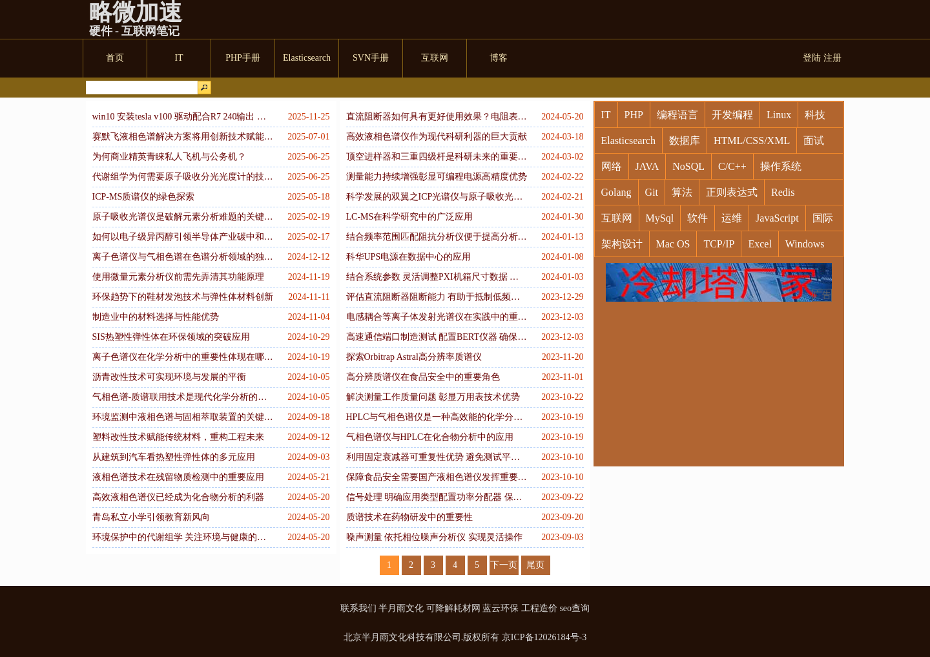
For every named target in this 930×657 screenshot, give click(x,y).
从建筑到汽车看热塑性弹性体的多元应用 (173, 457)
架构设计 (622, 243)
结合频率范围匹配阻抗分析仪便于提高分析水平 (436, 237)
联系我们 (358, 608)
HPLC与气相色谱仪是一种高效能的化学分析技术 (436, 417)
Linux (779, 114)
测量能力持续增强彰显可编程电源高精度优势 (436, 177)
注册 (832, 58)
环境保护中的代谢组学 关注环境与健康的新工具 (182, 537)
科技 (815, 114)
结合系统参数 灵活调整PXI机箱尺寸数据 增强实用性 (436, 277)
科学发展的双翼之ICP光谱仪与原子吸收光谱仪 (436, 197)
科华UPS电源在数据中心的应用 (408, 257)
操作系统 (780, 166)
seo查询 (574, 608)
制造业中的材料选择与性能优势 (155, 317)
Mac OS (673, 243)
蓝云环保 (500, 608)
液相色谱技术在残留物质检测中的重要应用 (178, 477)
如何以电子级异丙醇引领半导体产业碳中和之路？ (182, 237)
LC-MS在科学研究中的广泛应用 (409, 217)
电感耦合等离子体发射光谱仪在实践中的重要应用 (436, 317)
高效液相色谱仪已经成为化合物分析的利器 (178, 497)
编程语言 (677, 114)
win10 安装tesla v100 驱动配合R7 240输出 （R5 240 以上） (182, 116)
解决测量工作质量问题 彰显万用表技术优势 (433, 397)
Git (651, 192)
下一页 (503, 565)
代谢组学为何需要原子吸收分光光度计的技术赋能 (182, 177)
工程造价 (539, 608)
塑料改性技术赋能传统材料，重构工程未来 (178, 437)
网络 (611, 166)
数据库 (684, 140)
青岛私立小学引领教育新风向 (151, 517)
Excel (759, 243)
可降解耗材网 (453, 608)
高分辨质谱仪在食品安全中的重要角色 (423, 377)
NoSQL (688, 166)
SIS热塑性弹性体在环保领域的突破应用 (171, 337)
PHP (634, 114)
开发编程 (732, 114)
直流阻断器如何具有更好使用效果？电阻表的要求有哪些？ (436, 116)
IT (606, 114)
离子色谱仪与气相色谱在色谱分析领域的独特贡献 (182, 257)
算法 (682, 192)
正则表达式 (732, 192)
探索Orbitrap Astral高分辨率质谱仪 (414, 357)
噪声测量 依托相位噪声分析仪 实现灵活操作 (434, 537)
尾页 (535, 565)
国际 (822, 218)
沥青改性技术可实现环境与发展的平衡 (169, 377)
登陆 (812, 58)
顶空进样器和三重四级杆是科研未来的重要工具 (436, 157)
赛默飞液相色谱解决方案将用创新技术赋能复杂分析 (182, 136)
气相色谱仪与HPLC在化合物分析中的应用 (430, 437)
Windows (805, 243)
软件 (697, 218)
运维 (731, 218)
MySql (660, 218)
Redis (782, 192)
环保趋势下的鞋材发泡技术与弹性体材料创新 (182, 297)
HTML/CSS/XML (752, 140)
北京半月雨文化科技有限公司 (402, 637)
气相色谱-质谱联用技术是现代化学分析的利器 (182, 397)
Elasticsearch (628, 140)
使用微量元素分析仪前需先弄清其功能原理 (178, 277)
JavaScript (777, 218)
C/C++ (732, 166)
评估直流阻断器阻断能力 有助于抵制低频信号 (436, 297)
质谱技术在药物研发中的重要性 (409, 517)
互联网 (616, 218)
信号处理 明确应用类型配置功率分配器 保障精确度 (436, 497)
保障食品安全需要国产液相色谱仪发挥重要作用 (436, 477)
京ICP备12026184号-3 (544, 637)
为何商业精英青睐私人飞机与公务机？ (169, 157)
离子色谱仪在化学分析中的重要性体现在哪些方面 (182, 357)
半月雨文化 (401, 608)
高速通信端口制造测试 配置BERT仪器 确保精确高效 (436, 337)
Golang (616, 192)
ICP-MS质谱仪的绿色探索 (143, 197)
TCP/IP (718, 243)
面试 (813, 140)
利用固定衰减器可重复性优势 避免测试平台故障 (436, 457)
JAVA (647, 166)
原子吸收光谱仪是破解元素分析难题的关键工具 (182, 217)
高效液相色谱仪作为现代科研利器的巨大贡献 (436, 136)
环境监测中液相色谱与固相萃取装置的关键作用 (182, 417)
